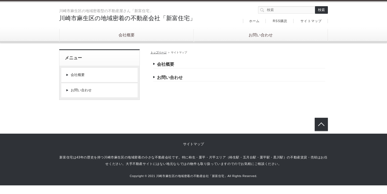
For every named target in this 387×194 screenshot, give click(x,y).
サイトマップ (311, 21)
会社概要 (127, 35)
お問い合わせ (261, 35)
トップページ (158, 52)
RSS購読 (280, 21)
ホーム (254, 21)
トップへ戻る (321, 124)
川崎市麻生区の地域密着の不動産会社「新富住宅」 (127, 18)
